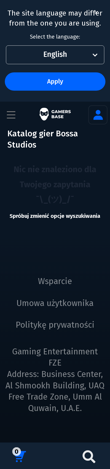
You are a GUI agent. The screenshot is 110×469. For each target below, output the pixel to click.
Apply (55, 81)
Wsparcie (55, 281)
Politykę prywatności (55, 325)
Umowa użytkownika (55, 303)
